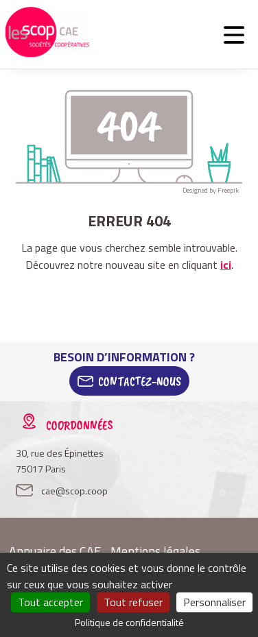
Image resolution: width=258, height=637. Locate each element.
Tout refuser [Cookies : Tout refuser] (133, 602)
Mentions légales (155, 551)
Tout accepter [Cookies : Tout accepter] (50, 602)
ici (225, 264)
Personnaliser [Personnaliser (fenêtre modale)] (214, 602)
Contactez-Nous (139, 381)
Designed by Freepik (211, 190)
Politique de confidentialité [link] (129, 622)
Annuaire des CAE (55, 551)
